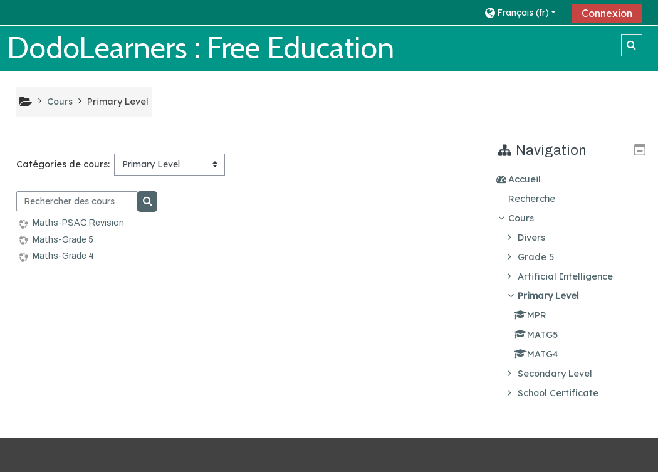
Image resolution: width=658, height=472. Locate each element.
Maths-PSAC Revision (78, 223)
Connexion (607, 13)
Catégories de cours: (63, 164)
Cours (530, 218)
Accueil (534, 179)
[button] (523, 12)
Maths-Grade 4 (63, 256)
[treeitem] (576, 179)
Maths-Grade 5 (63, 239)
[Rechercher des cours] (77, 201)
